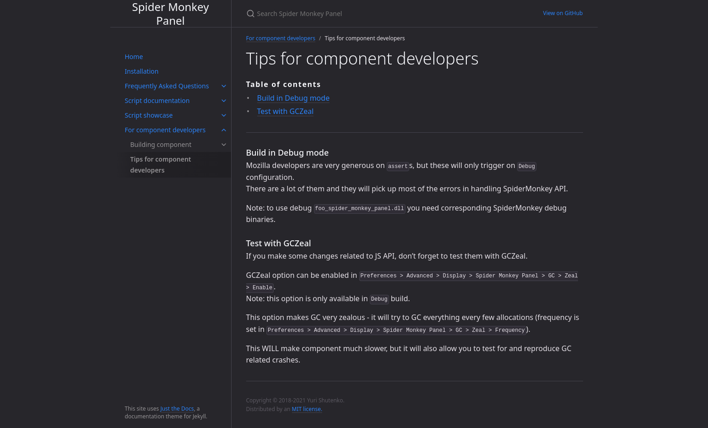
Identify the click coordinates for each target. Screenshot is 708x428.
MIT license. (307, 409)
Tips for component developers (160, 164)
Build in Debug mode (293, 98)
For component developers (165, 129)
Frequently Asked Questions (167, 85)
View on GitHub (563, 13)
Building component (161, 144)
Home (134, 56)
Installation (142, 71)
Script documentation (157, 100)
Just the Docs (177, 408)
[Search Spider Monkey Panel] (354, 13)
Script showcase (149, 115)
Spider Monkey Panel (170, 13)
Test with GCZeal (285, 111)
